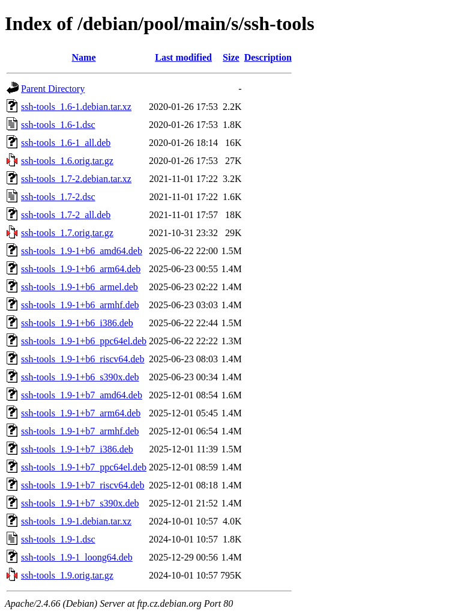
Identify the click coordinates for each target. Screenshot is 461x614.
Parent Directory (53, 89)
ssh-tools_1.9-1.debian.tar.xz (76, 521)
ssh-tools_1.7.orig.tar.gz (67, 233)
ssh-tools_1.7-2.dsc (58, 197)
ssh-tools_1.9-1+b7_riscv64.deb (82, 485)
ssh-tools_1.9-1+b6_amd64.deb (81, 251)
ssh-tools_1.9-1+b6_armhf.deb (80, 305)
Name (84, 57)
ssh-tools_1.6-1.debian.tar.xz (76, 107)
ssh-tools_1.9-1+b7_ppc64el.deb (83, 467)
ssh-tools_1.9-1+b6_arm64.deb (80, 269)
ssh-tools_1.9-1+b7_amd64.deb (81, 395)
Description (268, 57)
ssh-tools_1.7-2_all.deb (65, 215)
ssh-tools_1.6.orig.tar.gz (67, 161)
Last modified (183, 57)
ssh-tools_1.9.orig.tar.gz (67, 575)
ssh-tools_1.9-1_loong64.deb (77, 557)
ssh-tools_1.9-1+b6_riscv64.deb (82, 359)
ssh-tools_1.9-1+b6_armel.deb (79, 287)
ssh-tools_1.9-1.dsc (58, 539)
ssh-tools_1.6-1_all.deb (65, 143)
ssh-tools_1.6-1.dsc (58, 125)
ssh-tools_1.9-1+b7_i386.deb (77, 449)
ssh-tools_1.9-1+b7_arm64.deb (80, 413)
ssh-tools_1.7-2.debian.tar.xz (76, 179)
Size (231, 57)
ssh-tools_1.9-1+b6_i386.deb (77, 323)
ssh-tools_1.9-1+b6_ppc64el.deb (83, 341)
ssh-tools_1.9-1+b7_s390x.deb (80, 503)
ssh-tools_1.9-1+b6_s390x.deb (80, 377)
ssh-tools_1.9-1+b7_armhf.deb (80, 431)
